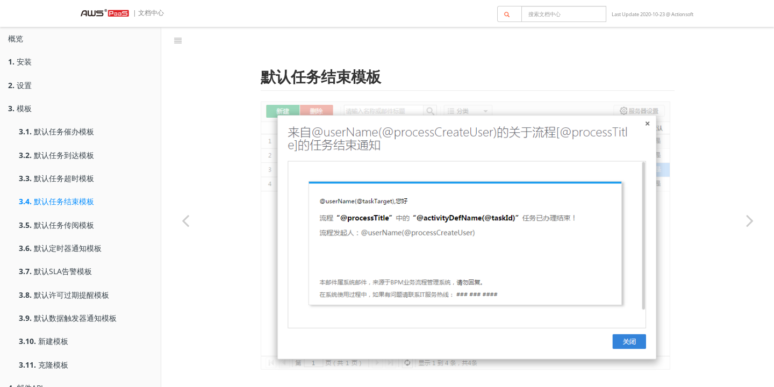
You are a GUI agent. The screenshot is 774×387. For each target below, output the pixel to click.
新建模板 (43, 341)
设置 (20, 85)
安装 (20, 61)
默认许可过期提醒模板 (64, 295)
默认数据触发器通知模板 (68, 318)
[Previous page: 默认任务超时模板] (185, 220)
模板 (20, 108)
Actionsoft (682, 14)
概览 (15, 38)
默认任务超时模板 (56, 178)
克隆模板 (43, 365)
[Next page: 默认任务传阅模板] (750, 220)
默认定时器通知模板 (60, 248)
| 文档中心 (147, 12)
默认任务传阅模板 (56, 225)
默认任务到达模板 (56, 155)
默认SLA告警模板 (55, 271)
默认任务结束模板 (56, 201)
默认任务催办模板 (56, 131)
